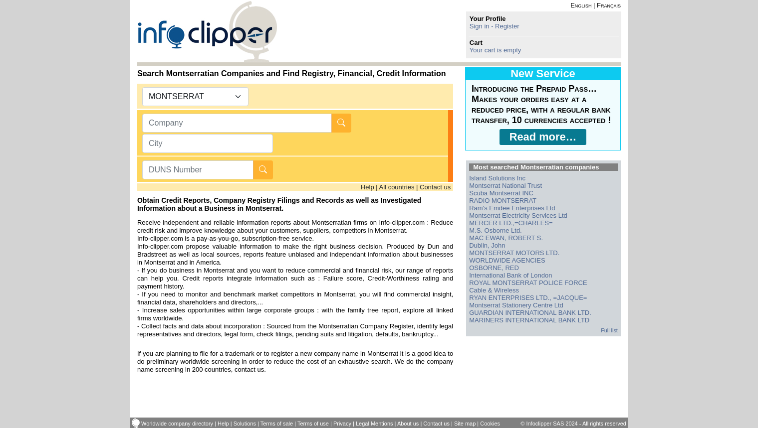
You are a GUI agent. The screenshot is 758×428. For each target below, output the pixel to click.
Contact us (435, 187)
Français (609, 5)
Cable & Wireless (494, 290)
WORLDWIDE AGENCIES (507, 260)
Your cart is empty (495, 50)
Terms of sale (276, 424)
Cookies (490, 424)
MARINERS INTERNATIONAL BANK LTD (529, 320)
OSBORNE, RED (494, 268)
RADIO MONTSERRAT (502, 200)
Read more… (543, 137)
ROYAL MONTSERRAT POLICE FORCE (528, 282)
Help (367, 187)
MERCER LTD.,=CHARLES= (510, 223)
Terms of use (313, 424)
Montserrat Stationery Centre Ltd (516, 305)
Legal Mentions (374, 424)
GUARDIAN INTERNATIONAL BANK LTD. (530, 312)
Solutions (245, 424)
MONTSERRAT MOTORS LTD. (514, 253)
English (580, 5)
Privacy (342, 424)
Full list (609, 330)
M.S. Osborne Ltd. (495, 230)
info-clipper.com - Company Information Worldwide (207, 31)
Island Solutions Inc (497, 178)
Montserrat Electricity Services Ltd (518, 215)
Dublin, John (487, 245)
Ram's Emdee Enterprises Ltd (512, 208)
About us (408, 424)
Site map (465, 424)
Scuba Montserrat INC (501, 193)
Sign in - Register (494, 26)
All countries (397, 187)
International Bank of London (510, 275)
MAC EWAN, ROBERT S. (506, 238)
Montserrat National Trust (505, 185)
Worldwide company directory (177, 424)
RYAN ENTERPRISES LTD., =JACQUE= (528, 297)
